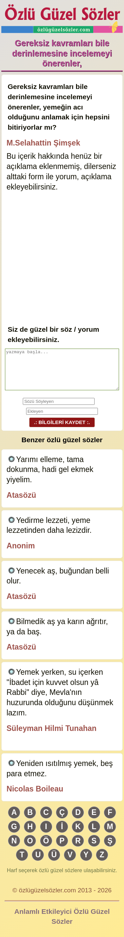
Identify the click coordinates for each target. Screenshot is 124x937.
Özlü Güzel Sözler (62, 16)
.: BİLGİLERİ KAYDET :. (62, 422)
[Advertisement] (62, 259)
